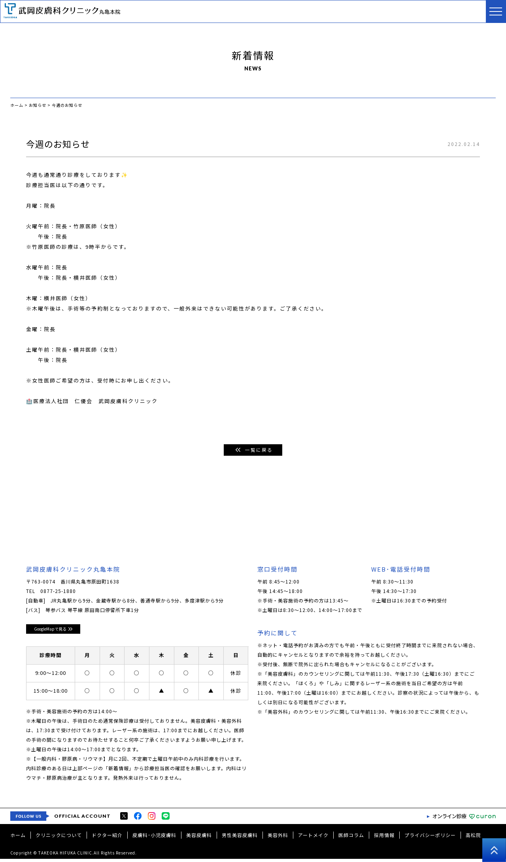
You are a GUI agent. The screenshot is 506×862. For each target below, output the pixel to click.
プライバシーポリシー (430, 838)
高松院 (473, 838)
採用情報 (384, 838)
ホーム (18, 838)
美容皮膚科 (199, 838)
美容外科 (278, 838)
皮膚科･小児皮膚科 (154, 838)
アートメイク (313, 838)
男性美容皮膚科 (240, 838)
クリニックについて (59, 838)
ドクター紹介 (107, 838)
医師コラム (351, 838)
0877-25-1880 (58, 592)
